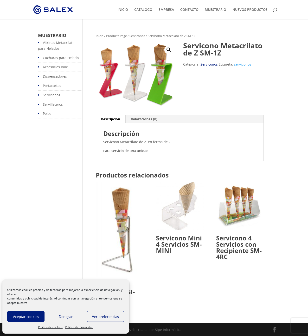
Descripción (110, 119)
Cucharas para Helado (61, 57)
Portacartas (52, 85)
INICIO (123, 10)
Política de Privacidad (79, 327)
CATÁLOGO (143, 10)
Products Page (116, 36)
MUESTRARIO (215, 10)
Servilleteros (53, 104)
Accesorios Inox (55, 67)
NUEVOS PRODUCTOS (250, 10)
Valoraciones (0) (144, 119)
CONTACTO (189, 10)
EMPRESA (166, 10)
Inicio (99, 36)
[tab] (111, 119)
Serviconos (137, 36)
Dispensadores (55, 76)
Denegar (66, 316)
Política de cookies (50, 327)
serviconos (242, 64)
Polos (47, 113)
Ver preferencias (105, 316)
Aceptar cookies (26, 316)
